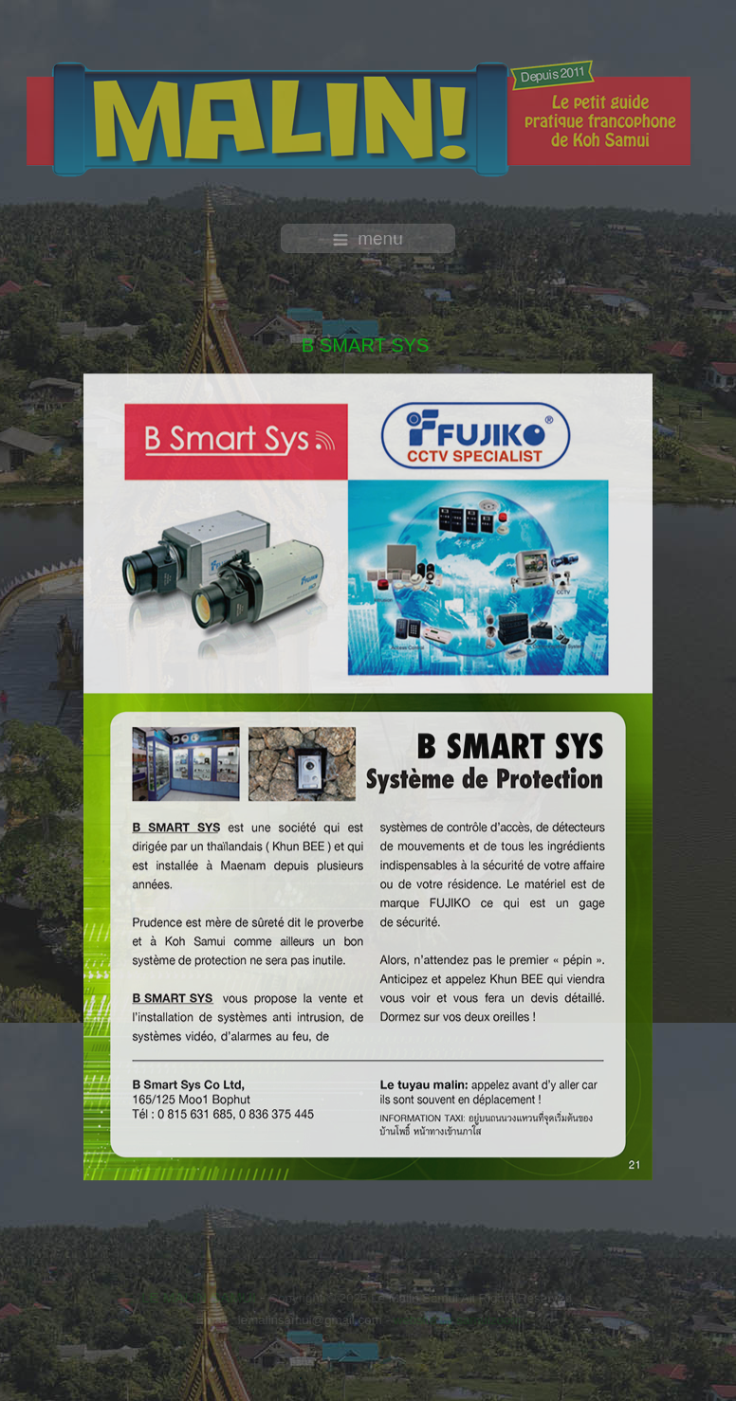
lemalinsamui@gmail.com (308, 1320)
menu (368, 238)
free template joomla (368, 1381)
